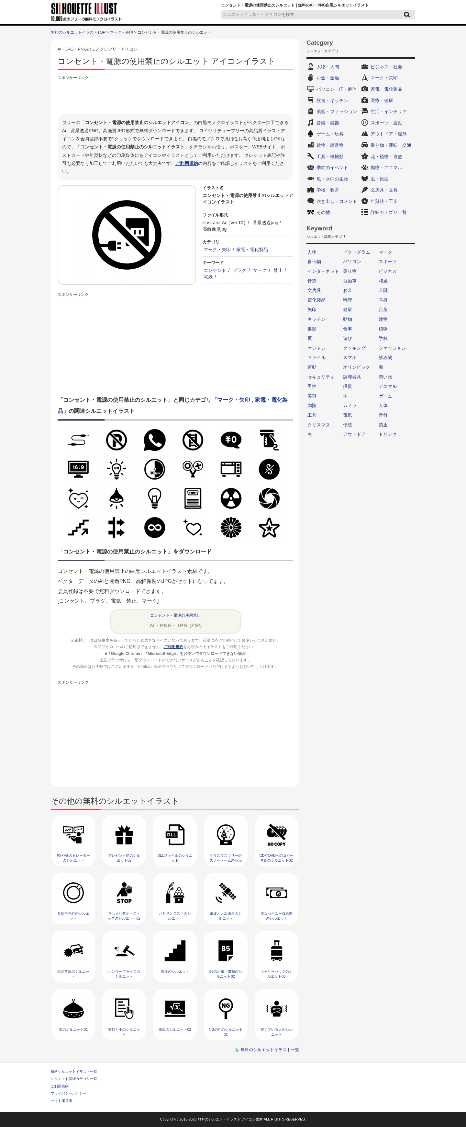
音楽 (311, 281)
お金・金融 (327, 77)
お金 (347, 290)
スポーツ (388, 261)
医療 (383, 300)
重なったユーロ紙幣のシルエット (277, 916)
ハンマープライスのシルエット (124, 974)
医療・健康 (382, 100)
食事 (347, 328)
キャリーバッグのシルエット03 (277, 974)
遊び (347, 338)
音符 (383, 415)
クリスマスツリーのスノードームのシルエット (226, 860)
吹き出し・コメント (336, 201)
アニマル (388, 386)
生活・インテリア (389, 111)
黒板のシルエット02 (175, 1029)
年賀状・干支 (384, 201)
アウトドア (354, 434)
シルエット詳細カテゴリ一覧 (74, 1079)
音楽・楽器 (327, 122)
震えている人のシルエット (277, 1032)
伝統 (347, 424)
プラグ (239, 270)
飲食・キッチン (332, 100)
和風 (383, 281)
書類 (311, 328)
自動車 (350, 281)
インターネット (323, 271)
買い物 (385, 376)
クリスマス (318, 424)
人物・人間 (327, 66)
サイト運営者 (61, 1101)
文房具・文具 (384, 189)
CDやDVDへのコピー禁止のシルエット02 (277, 858)
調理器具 (352, 376)
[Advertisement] (175, 96)
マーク (260, 270)
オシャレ (316, 348)
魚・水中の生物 (332, 178)
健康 (347, 309)
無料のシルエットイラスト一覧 (269, 1049)
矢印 (311, 309)
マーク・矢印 (121, 32)
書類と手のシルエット (124, 1032)
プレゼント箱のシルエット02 (124, 858)
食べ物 (314, 261)
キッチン (316, 319)
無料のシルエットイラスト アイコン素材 (230, 1119)
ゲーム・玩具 (330, 133)
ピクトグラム (356, 252)
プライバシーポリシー (68, 1093)
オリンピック (356, 367)
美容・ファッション (336, 111)
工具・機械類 (330, 156)
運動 (311, 367)
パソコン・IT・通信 (336, 89)
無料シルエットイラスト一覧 (74, 1072)
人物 (311, 252)
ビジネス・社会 (386, 66)
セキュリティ (321, 376)
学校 (383, 338)
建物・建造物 (330, 145)
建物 (383, 319)
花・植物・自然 (386, 156)
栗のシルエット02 (73, 1029)
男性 (311, 386)
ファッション (392, 348)
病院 (311, 405)
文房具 (314, 290)
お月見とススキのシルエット (175, 916)
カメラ (350, 405)
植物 (383, 328)
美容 (311, 396)
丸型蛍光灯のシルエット (73, 916)
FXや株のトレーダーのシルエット (73, 858)
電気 (208, 276)
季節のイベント (332, 167)
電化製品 (316, 300)
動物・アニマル (386, 167)
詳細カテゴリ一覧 (389, 212)
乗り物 (350, 271)
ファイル (316, 357)
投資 (347, 386)
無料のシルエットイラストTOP (78, 32)
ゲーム (385, 396)
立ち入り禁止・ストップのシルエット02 (124, 916)
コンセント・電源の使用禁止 (175, 615)
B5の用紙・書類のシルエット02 (225, 974)
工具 (311, 415)
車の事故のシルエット (73, 974)
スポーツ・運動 (386, 122)
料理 (347, 300)
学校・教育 (327, 189)
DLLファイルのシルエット (174, 858)
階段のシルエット (175, 971)
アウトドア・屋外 (389, 133)
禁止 (278, 270)
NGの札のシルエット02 (226, 1032)
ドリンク (388, 434)
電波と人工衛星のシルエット (226, 916)
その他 (323, 212)
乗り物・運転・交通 (391, 145)
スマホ (350, 357)
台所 (383, 309)
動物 (347, 319)
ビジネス (388, 271)
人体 (383, 405)
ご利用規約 (186, 163)
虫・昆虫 (380, 178)
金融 (383, 290)
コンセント (215, 270)
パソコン (352, 261)
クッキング (354, 348)
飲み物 (385, 357)
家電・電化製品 (252, 249)
